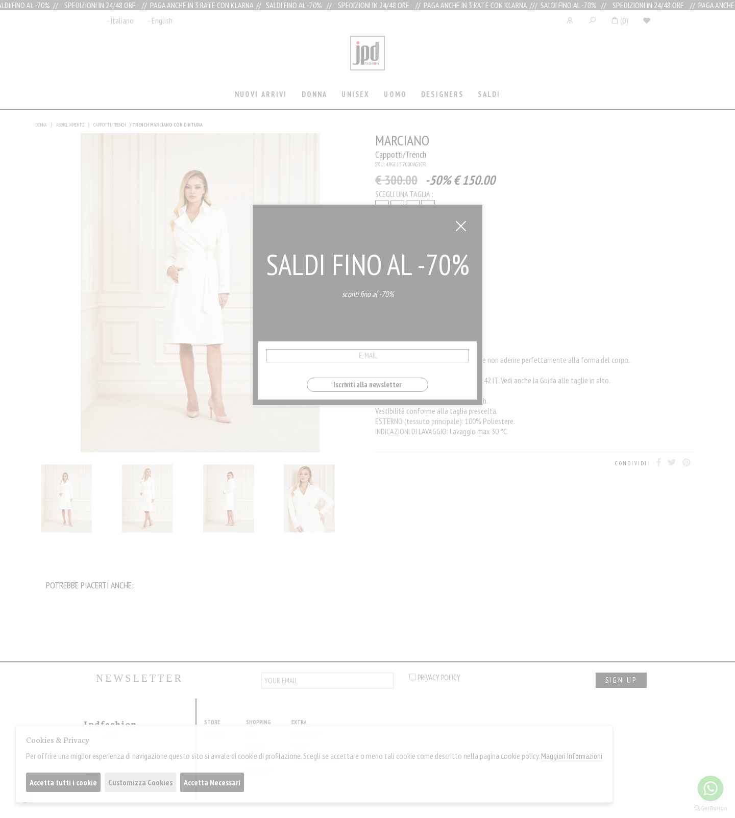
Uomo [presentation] (395, 94)
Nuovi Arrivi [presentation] (261, 94)
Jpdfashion (367, 59)
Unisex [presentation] (355, 94)
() (619, 20)
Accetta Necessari (212, 782)
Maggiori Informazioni (571, 756)
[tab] (260, 95)
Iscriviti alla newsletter (367, 384)
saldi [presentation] (489, 94)
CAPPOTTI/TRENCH (109, 124)
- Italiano (120, 20)
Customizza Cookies (140, 782)
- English (160, 20)
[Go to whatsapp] (710, 788)
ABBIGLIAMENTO (70, 124)
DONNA (41, 124)
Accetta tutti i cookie (63, 782)
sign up (621, 680)
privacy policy (434, 677)
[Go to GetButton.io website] (710, 808)
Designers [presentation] (442, 94)
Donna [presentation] (315, 94)
